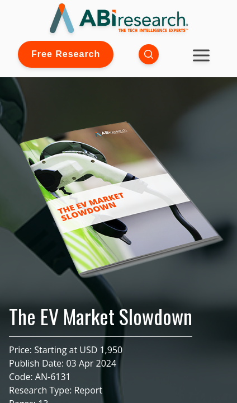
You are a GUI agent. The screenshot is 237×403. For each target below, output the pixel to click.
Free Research (65, 54)
